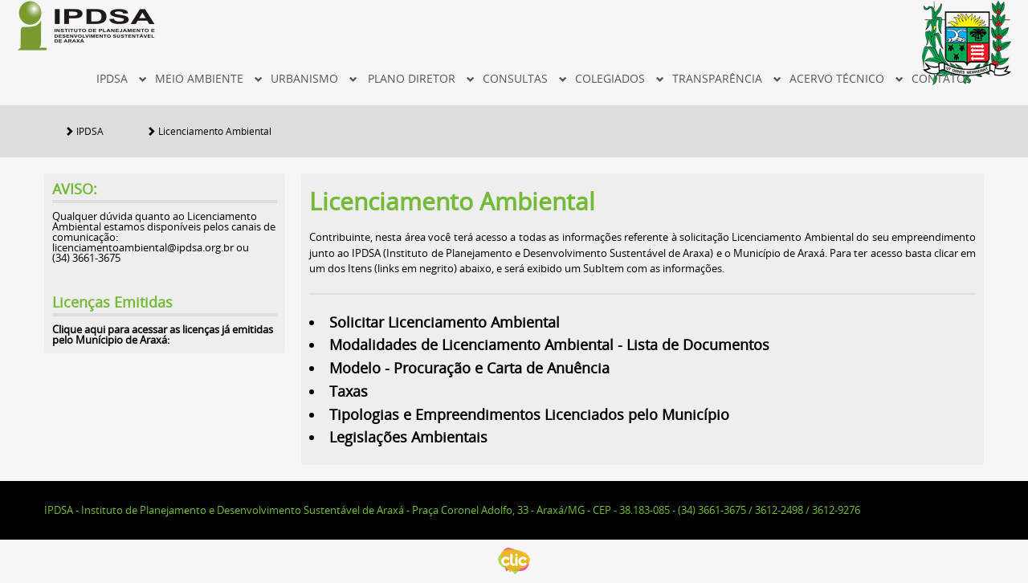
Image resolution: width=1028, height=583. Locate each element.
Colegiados (619, 78)
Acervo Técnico (846, 78)
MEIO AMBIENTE (209, 78)
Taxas (350, 391)
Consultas (525, 78)
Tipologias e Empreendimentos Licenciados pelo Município (531, 414)
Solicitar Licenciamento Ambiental (444, 322)
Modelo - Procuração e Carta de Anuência (471, 367)
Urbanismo (314, 78)
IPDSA (121, 78)
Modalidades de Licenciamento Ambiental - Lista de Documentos (551, 344)
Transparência (726, 78)
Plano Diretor (421, 78)
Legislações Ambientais (410, 436)
